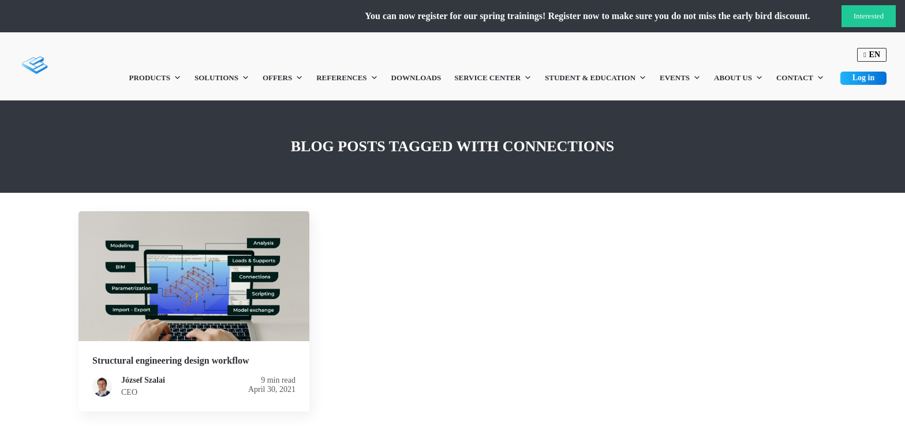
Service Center (493, 77)
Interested (869, 16)
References (346, 77)
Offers (283, 77)
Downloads (416, 77)
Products (155, 77)
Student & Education (595, 77)
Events (680, 77)
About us (738, 77)
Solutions (222, 77)
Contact (800, 77)
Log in (863, 77)
